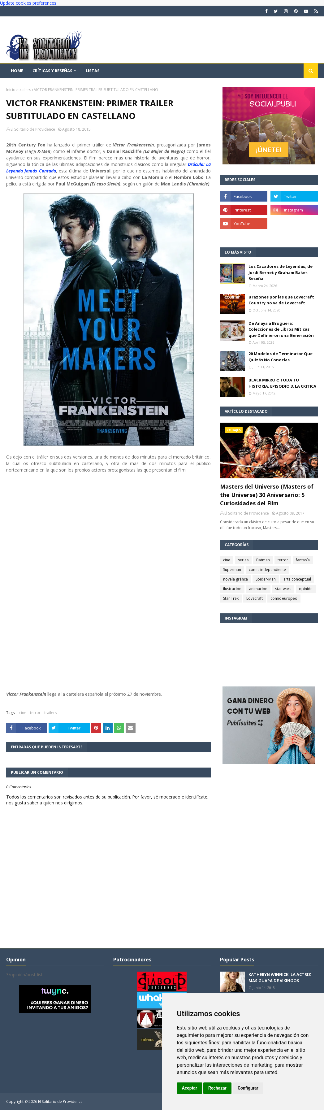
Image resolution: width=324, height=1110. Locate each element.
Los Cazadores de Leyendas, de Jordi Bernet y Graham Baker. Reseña (280, 272)
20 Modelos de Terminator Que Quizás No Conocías (280, 357)
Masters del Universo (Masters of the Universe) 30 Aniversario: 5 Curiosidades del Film (266, 495)
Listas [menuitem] (93, 70)
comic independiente (267, 569)
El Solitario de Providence (33, 129)
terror (35, 712)
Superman (232, 569)
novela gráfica (235, 579)
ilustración (232, 588)
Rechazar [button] (217, 1088)
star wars (283, 588)
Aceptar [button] (189, 1088)
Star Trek (231, 598)
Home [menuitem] (17, 70)
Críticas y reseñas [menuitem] (52, 70)
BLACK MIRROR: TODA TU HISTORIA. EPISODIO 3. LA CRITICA (282, 383)
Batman (263, 560)
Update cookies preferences (28, 3)
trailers (25, 89)
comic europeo (283, 598)
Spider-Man (266, 579)
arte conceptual (297, 579)
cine (22, 712)
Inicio (10, 89)
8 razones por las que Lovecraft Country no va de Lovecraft (281, 300)
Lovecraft (254, 598)
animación (258, 588)
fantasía (303, 560)
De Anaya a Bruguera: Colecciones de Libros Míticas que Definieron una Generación (281, 329)
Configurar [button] (248, 1088)
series (243, 560)
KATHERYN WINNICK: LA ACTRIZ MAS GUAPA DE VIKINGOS (279, 977)
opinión (306, 588)
